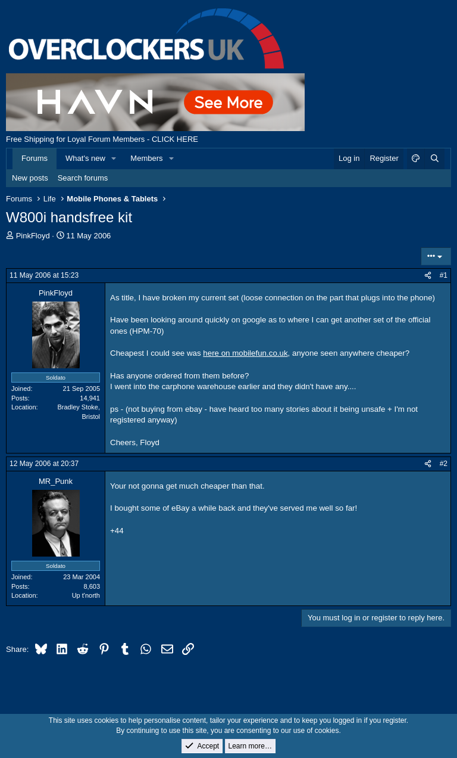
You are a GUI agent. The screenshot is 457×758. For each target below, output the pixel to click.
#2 (443, 463)
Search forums (83, 177)
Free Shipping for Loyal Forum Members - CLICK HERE (102, 139)
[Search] (434, 158)
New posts (30, 177)
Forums (34, 158)
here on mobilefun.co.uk (245, 353)
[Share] (428, 275)
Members (146, 158)
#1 (443, 275)
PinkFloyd (33, 235)
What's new (85, 158)
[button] (114, 158)
